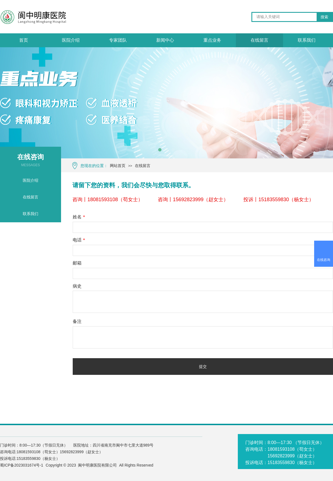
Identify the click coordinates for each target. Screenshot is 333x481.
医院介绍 (71, 40)
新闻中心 (165, 40)
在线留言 (142, 166)
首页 (23, 40)
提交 (203, 366)
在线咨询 (323, 260)
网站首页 (117, 166)
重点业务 (212, 40)
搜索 (324, 17)
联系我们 (307, 40)
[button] (160, 149)
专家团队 (118, 40)
